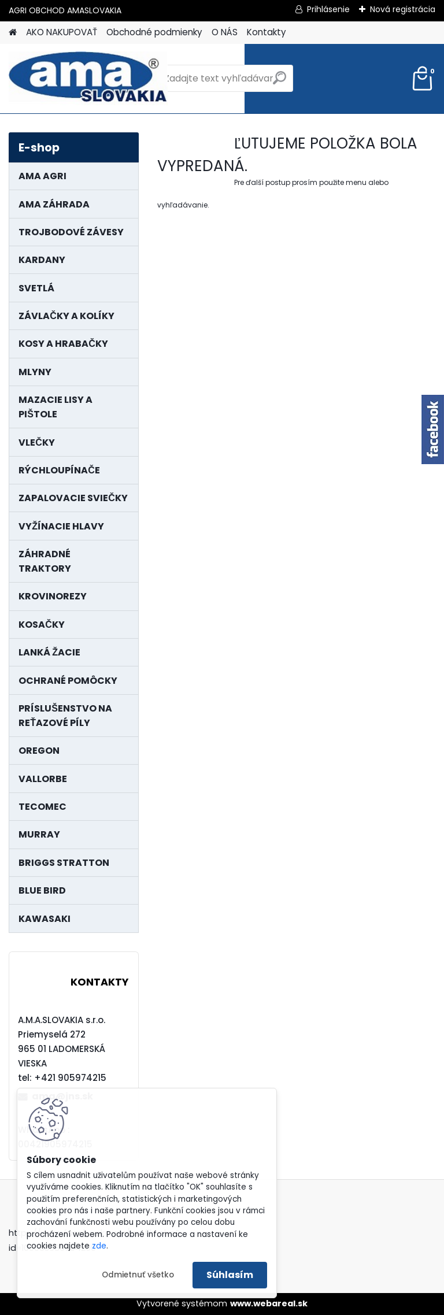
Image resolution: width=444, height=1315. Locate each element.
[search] (279, 82)
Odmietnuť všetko (138, 1274)
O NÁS (225, 32)
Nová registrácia (402, 9)
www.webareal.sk (269, 1303)
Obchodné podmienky (154, 32)
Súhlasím (229, 1274)
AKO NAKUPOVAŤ (61, 32)
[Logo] (88, 79)
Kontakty (266, 32)
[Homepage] (13, 32)
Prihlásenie (328, 9)
